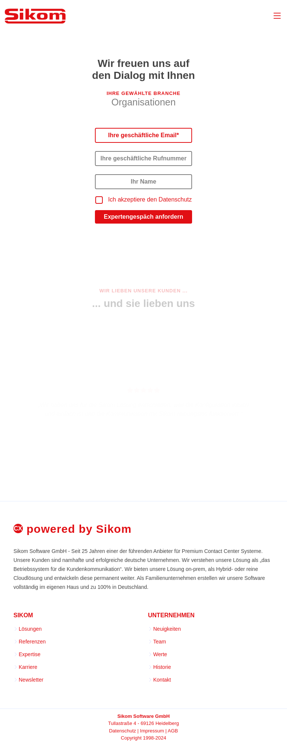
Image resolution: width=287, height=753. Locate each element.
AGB (173, 731)
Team (159, 641)
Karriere (28, 667)
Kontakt (162, 679)
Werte (160, 654)
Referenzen (32, 641)
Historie (162, 667)
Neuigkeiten (167, 628)
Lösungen (30, 628)
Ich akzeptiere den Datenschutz (150, 199)
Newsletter (31, 679)
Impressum (152, 731)
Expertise (29, 654)
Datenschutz (122, 731)
